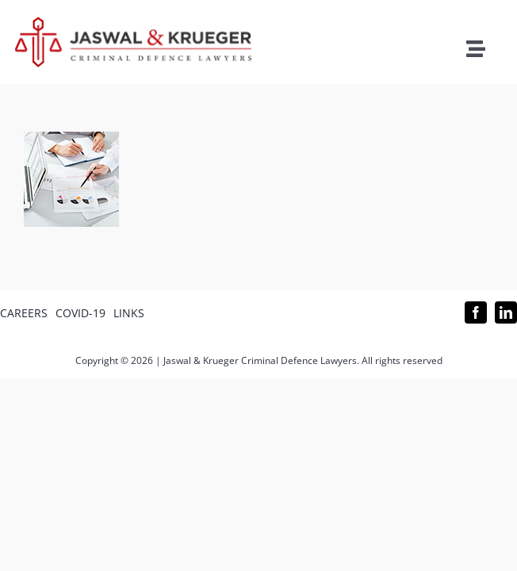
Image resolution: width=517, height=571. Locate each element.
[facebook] (476, 312)
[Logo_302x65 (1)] (133, 23)
